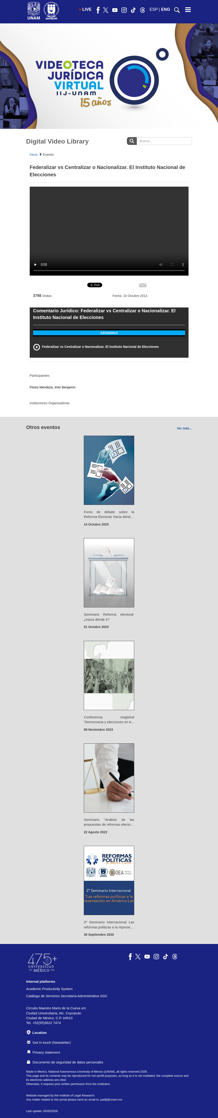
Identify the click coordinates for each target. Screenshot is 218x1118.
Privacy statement (43, 1052)
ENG (165, 9)
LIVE (85, 9)
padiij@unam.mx (111, 1099)
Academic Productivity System (49, 989)
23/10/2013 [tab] (109, 333)
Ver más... (184, 428)
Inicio (34, 154)
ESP (153, 9)
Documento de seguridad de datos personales (65, 1062)
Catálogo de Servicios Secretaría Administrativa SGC (67, 996)
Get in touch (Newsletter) (49, 1042)
